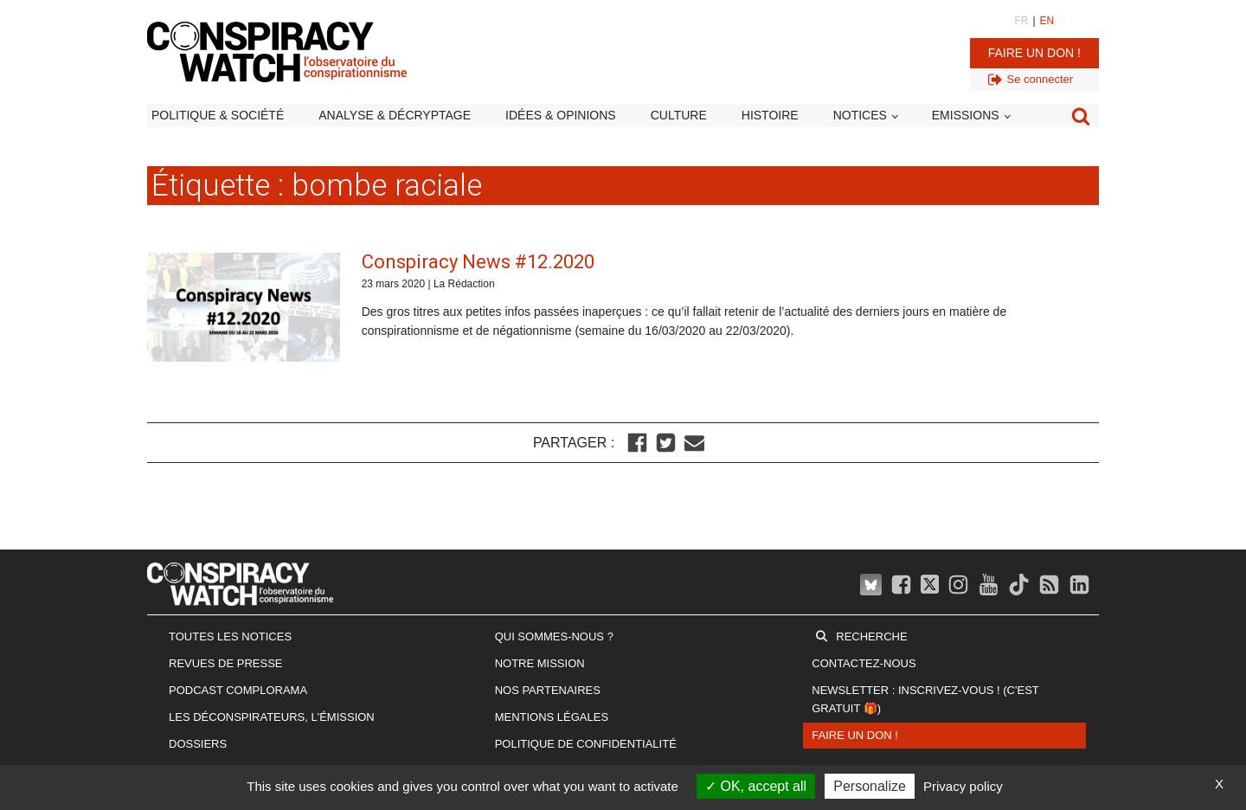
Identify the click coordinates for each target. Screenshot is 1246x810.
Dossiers (198, 743)
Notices (860, 115)
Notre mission (540, 663)
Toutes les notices (230, 636)
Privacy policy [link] (963, 786)
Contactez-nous (863, 663)
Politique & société (217, 115)
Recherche (871, 636)
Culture (679, 115)
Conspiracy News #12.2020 (478, 262)
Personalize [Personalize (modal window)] (869, 786)
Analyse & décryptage (394, 115)
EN (1047, 21)
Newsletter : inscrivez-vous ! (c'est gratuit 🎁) (925, 699)
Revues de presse (226, 663)
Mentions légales (551, 716)
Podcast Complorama (238, 690)
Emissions (965, 115)
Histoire (770, 115)
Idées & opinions (560, 115)
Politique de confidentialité (586, 743)
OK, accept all (755, 786)
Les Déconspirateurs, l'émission (272, 716)
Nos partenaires (548, 690)
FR (1021, 21)
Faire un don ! (1034, 53)
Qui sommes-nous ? (554, 636)
